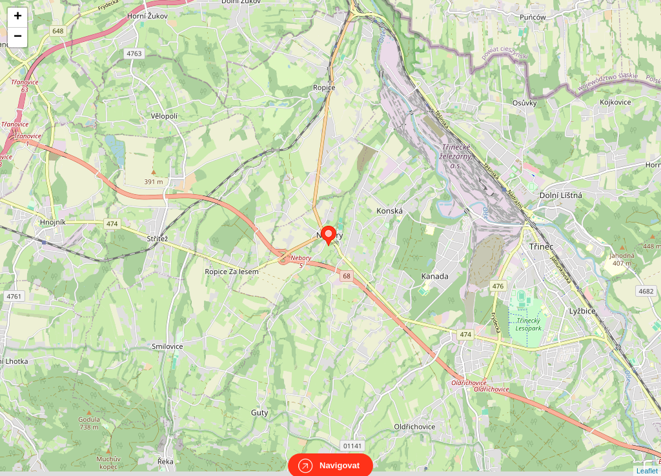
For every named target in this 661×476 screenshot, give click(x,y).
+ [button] (18, 17)
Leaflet (647, 459)
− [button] (18, 37)
